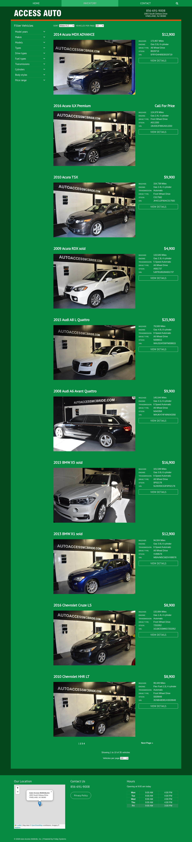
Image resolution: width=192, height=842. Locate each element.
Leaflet (18, 825)
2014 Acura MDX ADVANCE (73, 34)
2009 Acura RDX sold (69, 248)
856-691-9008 (155, 11)
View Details (158, 60)
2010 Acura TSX (65, 177)
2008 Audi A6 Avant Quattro (75, 391)
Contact (145, 3)
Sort (55, 25)
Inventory (90, 3)
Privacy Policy (81, 795)
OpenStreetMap (36, 825)
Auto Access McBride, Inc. (31, 839)
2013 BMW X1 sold (67, 533)
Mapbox (17, 827)
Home (36, 3)
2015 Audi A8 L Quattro (71, 319)
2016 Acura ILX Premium (72, 105)
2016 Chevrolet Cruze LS (72, 605)
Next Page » (147, 743)
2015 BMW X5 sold (67, 462)
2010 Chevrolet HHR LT (71, 676)
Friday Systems (59, 839)
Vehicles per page (85, 25)
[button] (39, 804)
